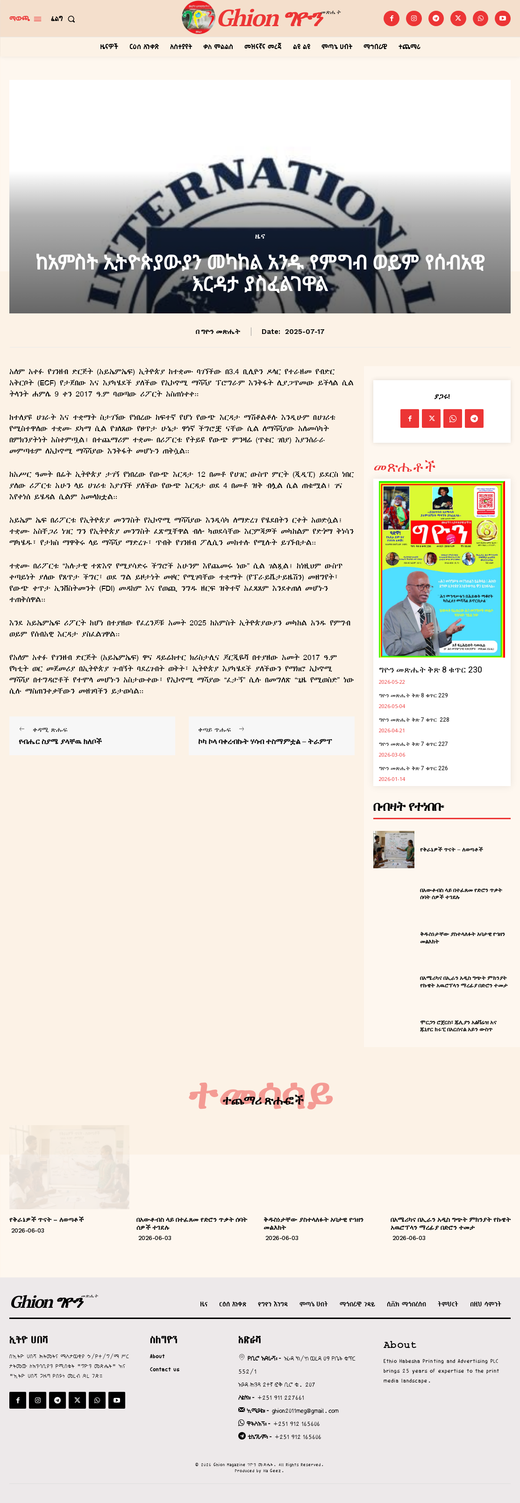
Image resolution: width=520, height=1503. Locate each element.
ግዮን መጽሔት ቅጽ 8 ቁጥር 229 (413, 695)
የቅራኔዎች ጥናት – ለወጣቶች (451, 849)
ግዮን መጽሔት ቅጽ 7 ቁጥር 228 (414, 719)
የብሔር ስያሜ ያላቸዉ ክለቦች (60, 741)
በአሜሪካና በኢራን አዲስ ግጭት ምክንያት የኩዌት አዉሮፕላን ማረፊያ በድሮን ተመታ (464, 981)
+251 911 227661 (280, 1397)
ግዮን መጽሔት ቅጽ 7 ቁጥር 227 (413, 744)
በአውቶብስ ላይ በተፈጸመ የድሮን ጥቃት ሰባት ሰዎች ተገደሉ (461, 893)
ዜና (260, 236)
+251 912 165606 (296, 1423)
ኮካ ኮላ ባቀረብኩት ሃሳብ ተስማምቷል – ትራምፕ (265, 741)
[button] (65, 18)
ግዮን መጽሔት (220, 331)
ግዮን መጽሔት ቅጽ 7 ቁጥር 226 (413, 768)
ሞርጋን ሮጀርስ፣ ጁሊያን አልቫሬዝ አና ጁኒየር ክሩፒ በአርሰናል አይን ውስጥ (458, 1026)
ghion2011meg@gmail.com (305, 1410)
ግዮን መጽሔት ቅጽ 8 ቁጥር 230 (430, 669)
